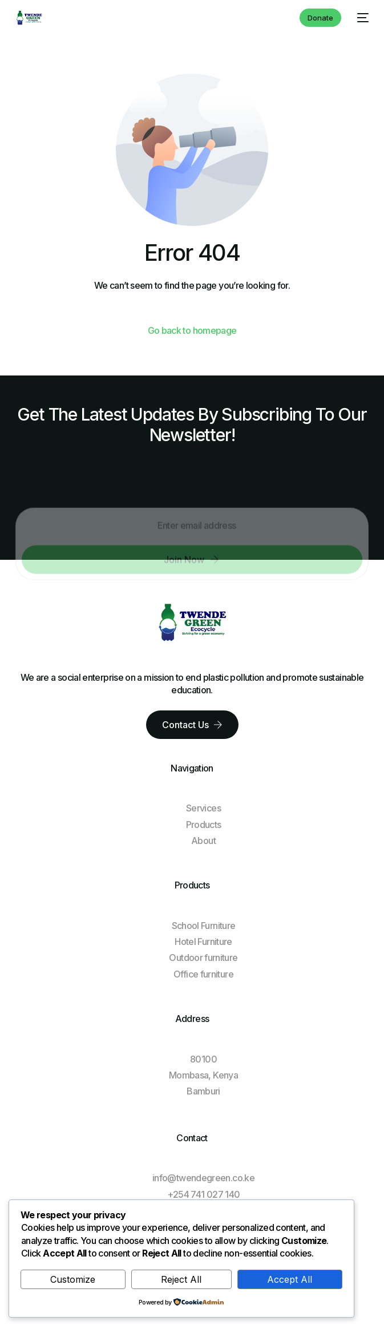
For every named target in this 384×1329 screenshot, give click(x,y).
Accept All (289, 1279)
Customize (72, 1279)
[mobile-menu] (361, 18)
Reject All (181, 1279)
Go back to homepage (192, 330)
